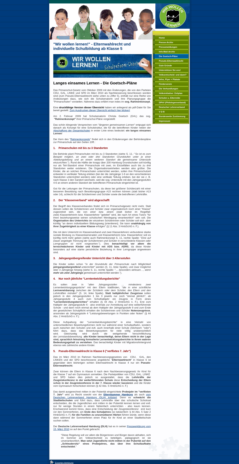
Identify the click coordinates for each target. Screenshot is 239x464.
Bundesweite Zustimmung (172, 116)
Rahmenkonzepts (80, 139)
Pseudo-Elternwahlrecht (171, 61)
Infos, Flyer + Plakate (169, 79)
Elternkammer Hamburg (118, 394)
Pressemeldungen (168, 47)
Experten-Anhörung (64, 463)
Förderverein (165, 84)
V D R (161, 112)
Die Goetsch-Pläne (168, 56)
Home (162, 38)
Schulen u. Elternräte (169, 98)
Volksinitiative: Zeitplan (170, 93)
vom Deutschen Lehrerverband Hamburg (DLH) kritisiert (102, 396)
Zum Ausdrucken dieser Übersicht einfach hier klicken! (100, 110)
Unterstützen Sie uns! (170, 70)
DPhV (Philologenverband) (172, 102)
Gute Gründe (165, 65)
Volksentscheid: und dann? (172, 75)
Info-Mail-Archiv (167, 51)
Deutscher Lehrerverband (172, 107)
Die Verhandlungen (168, 88)
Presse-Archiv (166, 42)
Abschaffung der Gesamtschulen (71, 130)
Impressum (164, 121)
